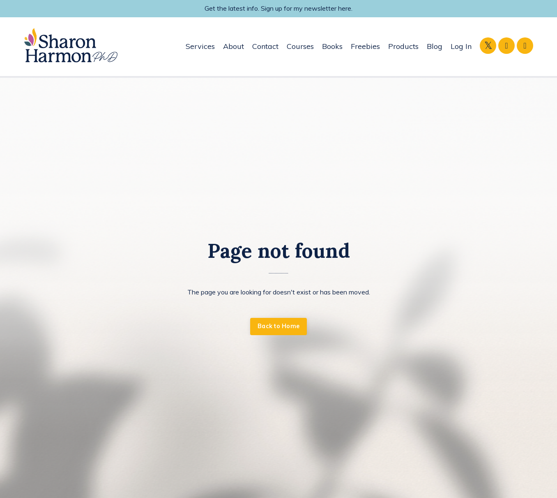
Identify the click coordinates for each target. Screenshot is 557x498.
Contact (265, 46)
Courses (300, 46)
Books (332, 46)
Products (403, 46)
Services (200, 46)
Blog (434, 46)
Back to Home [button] (278, 326)
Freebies (365, 46)
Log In (461, 46)
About (233, 46)
